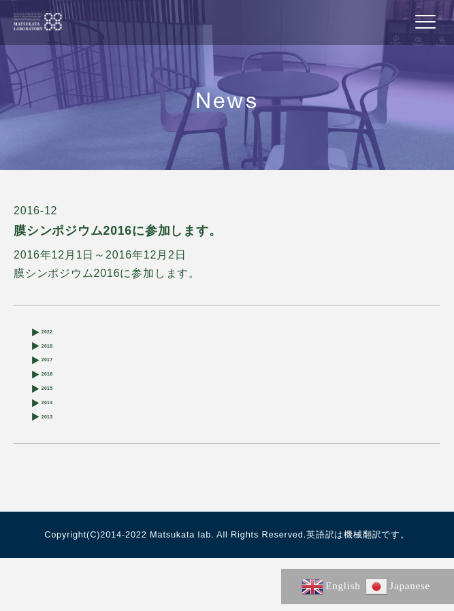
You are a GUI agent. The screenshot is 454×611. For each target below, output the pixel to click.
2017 (55, 378)
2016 (55, 400)
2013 (55, 466)
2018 (55, 357)
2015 (55, 422)
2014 (55, 444)
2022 (55, 335)
